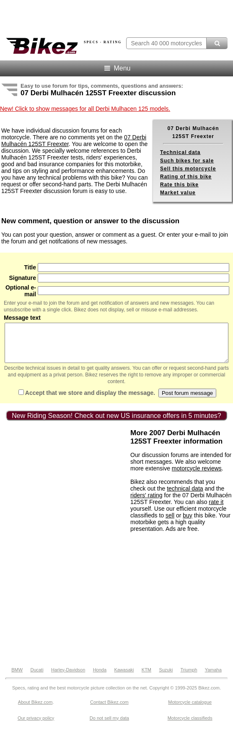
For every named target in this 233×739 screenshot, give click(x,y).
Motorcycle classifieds (190, 725)
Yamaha (213, 677)
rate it (216, 509)
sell (170, 523)
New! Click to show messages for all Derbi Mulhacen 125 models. (85, 108)
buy (187, 523)
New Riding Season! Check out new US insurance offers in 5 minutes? (116, 423)
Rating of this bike (186, 177)
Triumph (189, 677)
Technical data (180, 152)
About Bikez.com (35, 709)
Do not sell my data (109, 725)
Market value (178, 193)
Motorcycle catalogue (190, 709)
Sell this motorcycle (188, 169)
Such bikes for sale (187, 161)
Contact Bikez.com (109, 709)
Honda (99, 677)
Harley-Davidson (68, 677)
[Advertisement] (64, 488)
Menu (117, 68)
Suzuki (166, 677)
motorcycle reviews (197, 476)
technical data (185, 496)
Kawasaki (124, 677)
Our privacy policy (36, 725)
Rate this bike (179, 185)
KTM (146, 677)
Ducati (36, 677)
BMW (17, 677)
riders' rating (146, 502)
